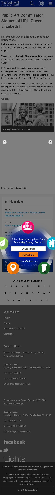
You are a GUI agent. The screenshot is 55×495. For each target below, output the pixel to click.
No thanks (22, 261)
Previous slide (5, 142)
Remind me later (32, 261)
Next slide (50, 142)
